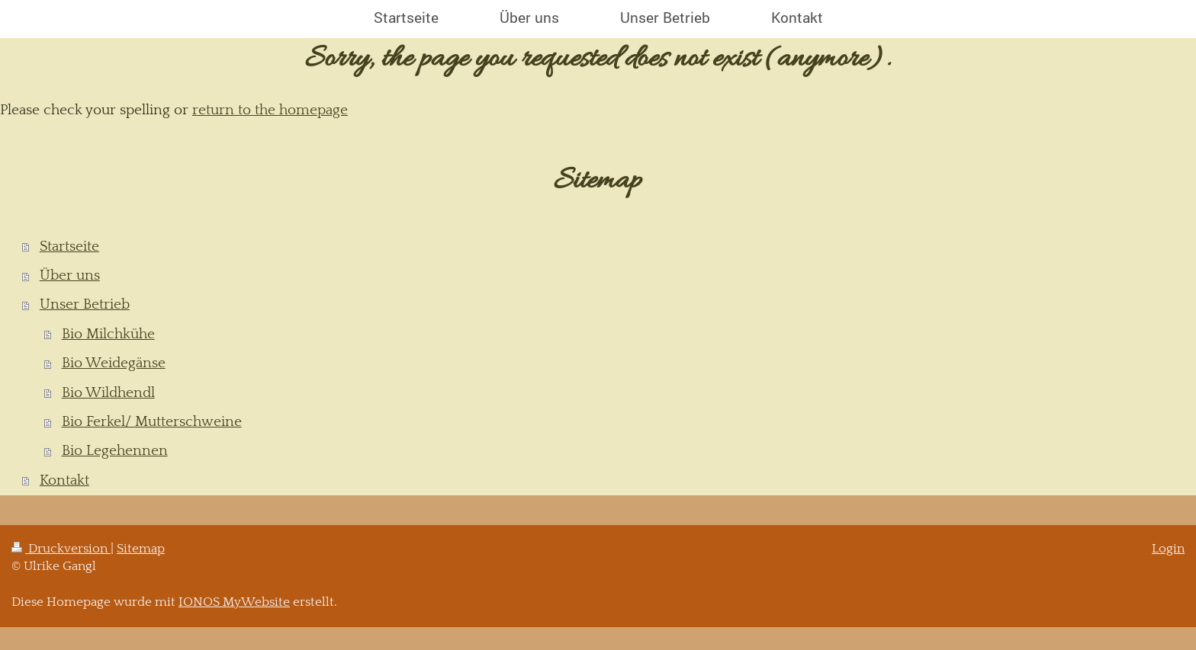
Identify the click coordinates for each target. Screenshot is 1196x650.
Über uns (70, 275)
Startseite (69, 247)
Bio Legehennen (115, 451)
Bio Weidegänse (114, 363)
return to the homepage (270, 110)
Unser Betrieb (85, 304)
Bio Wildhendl (108, 393)
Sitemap (141, 549)
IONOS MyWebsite (234, 602)
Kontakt (64, 480)
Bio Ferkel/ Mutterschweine (152, 422)
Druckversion (61, 549)
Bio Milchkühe (108, 334)
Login (1168, 549)
